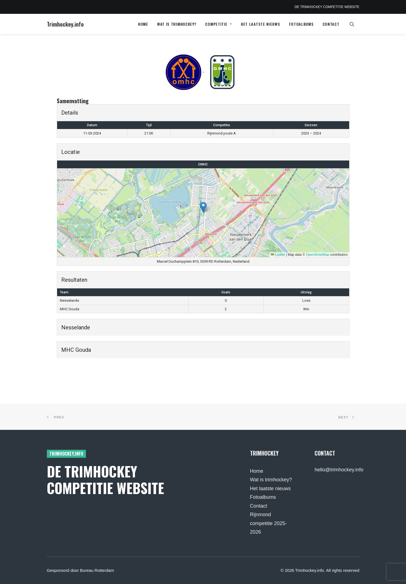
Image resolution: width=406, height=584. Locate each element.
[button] (354, 24)
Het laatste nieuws (260, 24)
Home (143, 24)
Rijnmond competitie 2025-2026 (268, 523)
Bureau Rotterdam (97, 570)
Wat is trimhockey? (176, 24)
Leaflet (278, 255)
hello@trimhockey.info (339, 469)
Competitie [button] (218, 24)
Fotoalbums (301, 24)
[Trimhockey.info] (65, 24)
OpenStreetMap (318, 255)
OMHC (203, 164)
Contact (331, 24)
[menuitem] (143, 24)
